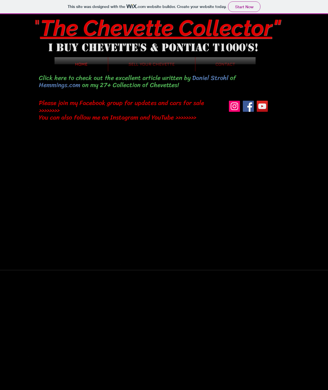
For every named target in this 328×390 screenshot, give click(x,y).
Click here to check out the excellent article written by (115, 77)
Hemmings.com (59, 84)
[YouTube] (262, 106)
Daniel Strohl (210, 77)
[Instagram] (234, 106)
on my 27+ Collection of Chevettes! (129, 84)
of (232, 77)
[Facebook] (248, 106)
